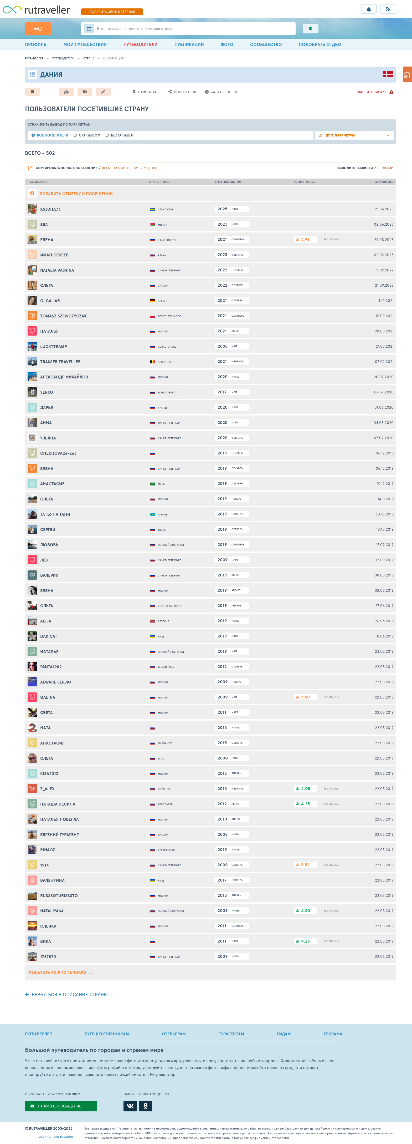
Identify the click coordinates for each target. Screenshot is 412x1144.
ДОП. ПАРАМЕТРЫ (340, 135)
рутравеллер (34, 58)
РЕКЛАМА (333, 1034)
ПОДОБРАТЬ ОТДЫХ (320, 44)
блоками (385, 168)
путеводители (63, 58)
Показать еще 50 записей (61, 972)
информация (113, 58)
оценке (150, 168)
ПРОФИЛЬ (36, 44)
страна (88, 58)
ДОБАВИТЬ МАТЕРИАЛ (112, 11)
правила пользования (55, 1136)
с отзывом (89, 135)
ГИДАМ (284, 1034)
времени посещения (120, 168)
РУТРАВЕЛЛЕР (38, 1034)
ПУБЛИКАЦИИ (189, 44)
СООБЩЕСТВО (266, 44)
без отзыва (122, 135)
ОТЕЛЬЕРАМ (174, 1034)
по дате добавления (66, 167)
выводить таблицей (355, 167)
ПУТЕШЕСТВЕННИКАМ (107, 1034)
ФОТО (227, 44)
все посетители (52, 135)
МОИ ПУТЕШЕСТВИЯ (85, 44)
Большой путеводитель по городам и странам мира (94, 1050)
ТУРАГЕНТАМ (231, 1034)
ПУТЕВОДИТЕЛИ (140, 44)
